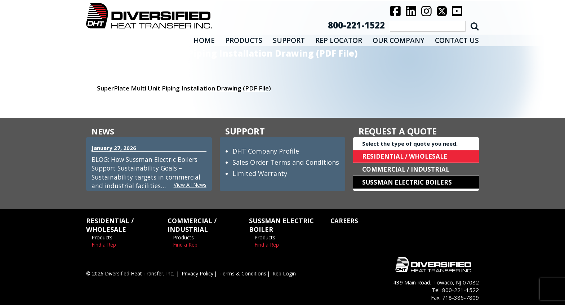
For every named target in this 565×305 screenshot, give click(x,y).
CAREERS (344, 220)
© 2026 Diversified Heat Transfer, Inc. (134, 273)
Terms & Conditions (254, 273)
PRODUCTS (243, 40)
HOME (204, 40)
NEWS (104, 131)
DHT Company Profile (265, 151)
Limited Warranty (259, 173)
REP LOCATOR (338, 40)
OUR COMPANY (398, 40)
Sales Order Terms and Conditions (285, 162)
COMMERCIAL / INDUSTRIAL (407, 169)
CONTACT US (457, 40)
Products (102, 237)
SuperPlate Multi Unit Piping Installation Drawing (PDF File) (190, 88)
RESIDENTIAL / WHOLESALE (406, 156)
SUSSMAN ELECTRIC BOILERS (409, 182)
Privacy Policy (206, 273)
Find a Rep (104, 244)
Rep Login (297, 273)
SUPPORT (289, 40)
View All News (189, 184)
